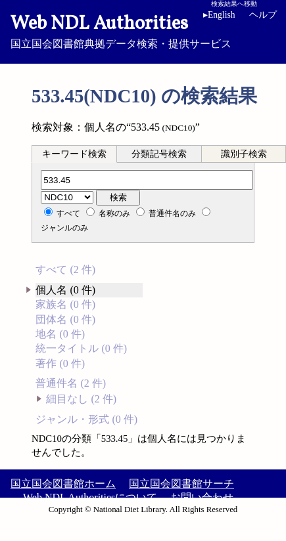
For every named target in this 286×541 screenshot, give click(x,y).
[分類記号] (147, 180)
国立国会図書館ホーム (63, 483)
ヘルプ (263, 15)
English (219, 15)
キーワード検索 (74, 154)
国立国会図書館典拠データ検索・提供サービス (143, 30)
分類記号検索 (159, 154)
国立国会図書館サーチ (181, 483)
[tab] (74, 153)
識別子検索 (244, 154)
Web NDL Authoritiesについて (90, 497)
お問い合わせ (201, 497)
